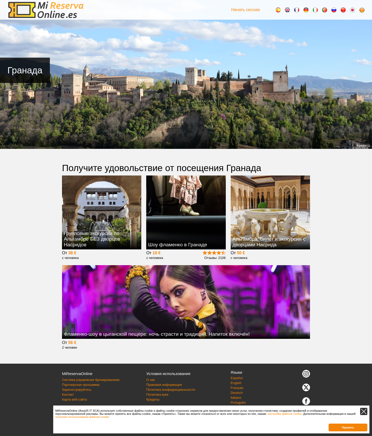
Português (238, 402)
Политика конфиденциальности (170, 390)
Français (237, 388)
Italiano (236, 398)
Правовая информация (164, 385)
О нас (150, 380)
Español (237, 378)
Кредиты (363, 146)
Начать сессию (245, 9)
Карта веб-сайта (74, 399)
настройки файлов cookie (285, 413)
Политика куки (157, 394)
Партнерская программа (80, 385)
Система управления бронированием (90, 380)
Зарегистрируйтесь (76, 390)
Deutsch (237, 393)
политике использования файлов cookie (82, 416)
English (236, 383)
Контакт (68, 394)
